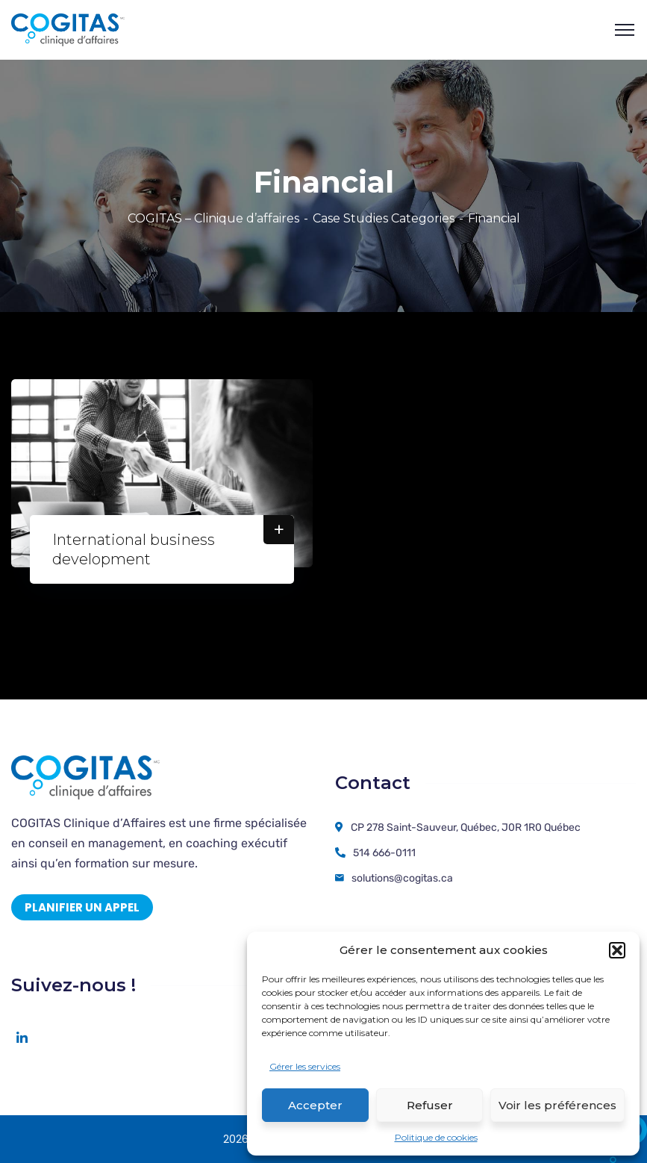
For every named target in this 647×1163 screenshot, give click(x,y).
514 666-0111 (384, 852)
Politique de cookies (436, 1137)
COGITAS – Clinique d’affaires (213, 218)
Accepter (315, 1105)
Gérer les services (304, 1066)
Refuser (430, 1105)
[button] (617, 950)
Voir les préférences (557, 1105)
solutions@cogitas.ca (402, 878)
